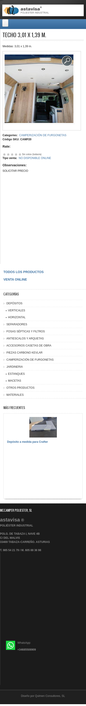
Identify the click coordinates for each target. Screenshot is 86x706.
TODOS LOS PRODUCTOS (23, 272)
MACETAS (14, 380)
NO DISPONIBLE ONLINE (35, 158)
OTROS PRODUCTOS (20, 387)
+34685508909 (26, 649)
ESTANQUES (16, 373)
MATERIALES (15, 394)
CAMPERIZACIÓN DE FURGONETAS (43, 135)
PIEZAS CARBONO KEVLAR (24, 352)
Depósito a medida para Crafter (27, 441)
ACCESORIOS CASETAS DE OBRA (28, 345)
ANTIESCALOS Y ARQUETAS (25, 338)
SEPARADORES (16, 324)
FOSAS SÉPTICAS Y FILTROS (25, 331)
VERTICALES (16, 310)
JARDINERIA (14, 366)
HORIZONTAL (16, 317)
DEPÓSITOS (14, 303)
